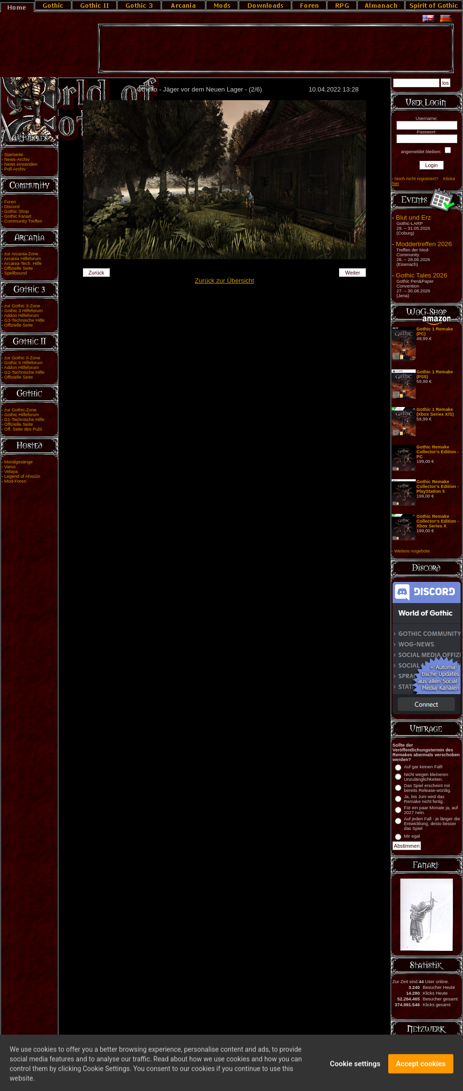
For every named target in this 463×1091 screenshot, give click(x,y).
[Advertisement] (275, 48)
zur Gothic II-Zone (22, 357)
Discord (12, 206)
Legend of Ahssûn (22, 476)
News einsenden (21, 164)
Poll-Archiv (15, 169)
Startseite (13, 154)
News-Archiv (16, 159)
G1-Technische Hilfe (24, 419)
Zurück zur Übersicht (224, 280)
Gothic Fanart (18, 216)
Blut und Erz (413, 217)
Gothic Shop (16, 211)
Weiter (352, 273)
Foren (10, 201)
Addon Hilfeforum (21, 315)
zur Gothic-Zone (20, 409)
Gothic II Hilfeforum (23, 362)
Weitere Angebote (412, 551)
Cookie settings (355, 1068)
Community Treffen (23, 221)
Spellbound (15, 273)
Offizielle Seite (18, 268)
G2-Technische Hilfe (24, 372)
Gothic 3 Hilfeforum (23, 310)
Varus (10, 466)
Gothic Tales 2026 (421, 275)
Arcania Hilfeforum (22, 258)
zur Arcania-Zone (21, 253)
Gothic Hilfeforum (21, 414)
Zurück (97, 273)
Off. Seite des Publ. (23, 429)
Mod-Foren (15, 481)
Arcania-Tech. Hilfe (22, 263)
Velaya (11, 471)
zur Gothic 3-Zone (22, 305)
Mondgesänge (18, 462)
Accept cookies (421, 1068)
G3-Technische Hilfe (24, 320)
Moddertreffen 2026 (424, 244)
